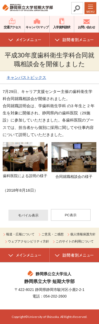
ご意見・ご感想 (52, 234)
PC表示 (71, 215)
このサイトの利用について (75, 241)
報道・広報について (20, 234)
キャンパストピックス (26, 77)
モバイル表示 (28, 215)
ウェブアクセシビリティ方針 (28, 241)
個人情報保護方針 (83, 234)
